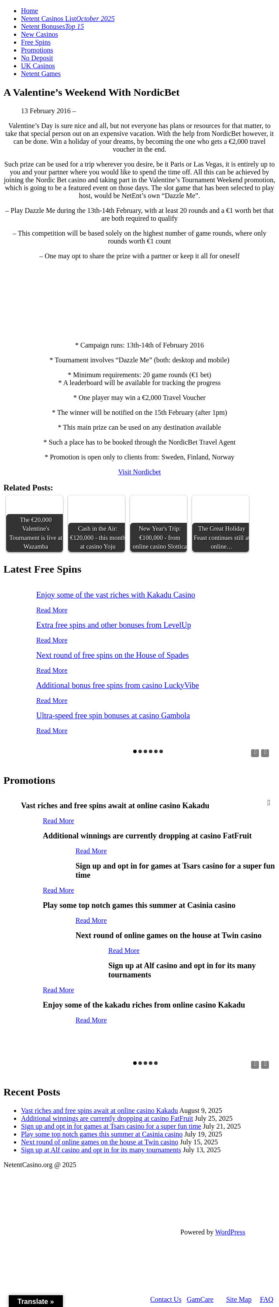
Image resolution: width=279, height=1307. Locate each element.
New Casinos (39, 34)
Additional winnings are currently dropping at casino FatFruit (107, 1118)
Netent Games (41, 73)
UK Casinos (38, 66)
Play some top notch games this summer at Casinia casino (102, 1134)
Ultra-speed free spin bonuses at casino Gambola (113, 715)
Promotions (37, 50)
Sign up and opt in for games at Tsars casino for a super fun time (111, 1126)
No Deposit (37, 58)
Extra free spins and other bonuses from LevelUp (113, 625)
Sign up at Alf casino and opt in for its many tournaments (101, 1150)
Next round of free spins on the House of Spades (112, 655)
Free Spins (36, 42)
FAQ (266, 1299)
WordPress (230, 1232)
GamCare (200, 1299)
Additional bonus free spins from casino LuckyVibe (117, 685)
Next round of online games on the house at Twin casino (99, 1142)
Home (29, 10)
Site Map (238, 1299)
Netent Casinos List (68, 18)
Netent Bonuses (52, 26)
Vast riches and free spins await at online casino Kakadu (99, 1110)
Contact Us (166, 1299)
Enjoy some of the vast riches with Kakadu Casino (115, 595)
